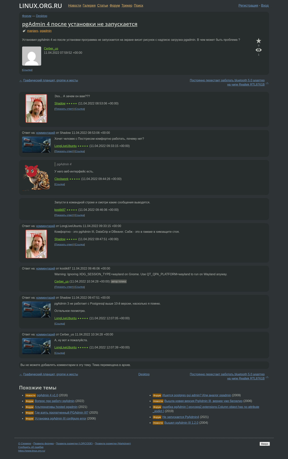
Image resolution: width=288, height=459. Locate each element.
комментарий (45, 132)
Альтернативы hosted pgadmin (56, 406)
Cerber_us (51, 48)
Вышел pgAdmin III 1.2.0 (181, 422)
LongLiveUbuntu (66, 146)
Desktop (41, 16)
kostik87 (60, 209)
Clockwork (62, 179)
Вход (265, 5)
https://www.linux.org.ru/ (31, 450)
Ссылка (27, 69)
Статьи (102, 5)
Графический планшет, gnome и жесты (50, 80)
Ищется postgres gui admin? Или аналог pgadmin (196, 395)
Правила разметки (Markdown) (113, 443)
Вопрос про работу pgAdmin (55, 401)
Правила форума (43, 443)
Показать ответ (64, 109)
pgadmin (45, 30)
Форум (115, 5)
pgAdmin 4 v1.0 (47, 395)
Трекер (126, 5)
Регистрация (248, 5)
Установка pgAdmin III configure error (60, 418)
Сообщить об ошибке (31, 447)
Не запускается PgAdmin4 (180, 417)
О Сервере (24, 443)
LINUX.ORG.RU (40, 6)
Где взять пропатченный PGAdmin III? (61, 412)
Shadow (60, 103)
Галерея (89, 5)
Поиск (138, 5)
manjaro (32, 30)
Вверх (264, 443)
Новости (74, 5)
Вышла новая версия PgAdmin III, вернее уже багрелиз (203, 401)
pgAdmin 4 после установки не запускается (79, 23)
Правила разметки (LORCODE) (74, 443)
